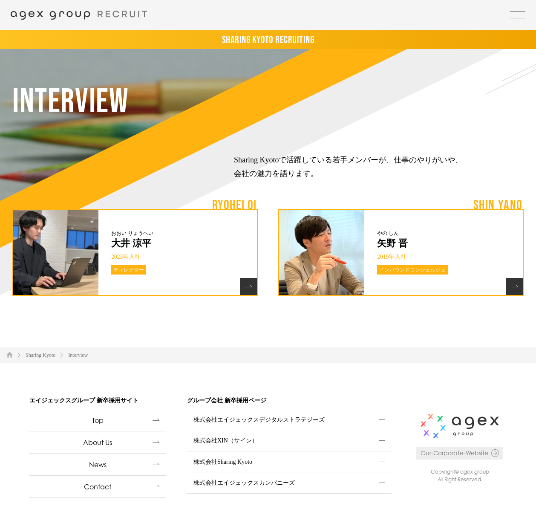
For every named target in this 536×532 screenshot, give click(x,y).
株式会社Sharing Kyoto (222, 462)
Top (98, 420)
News (98, 464)
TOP (9, 354)
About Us (97, 442)
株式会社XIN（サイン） (225, 440)
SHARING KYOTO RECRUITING (268, 39)
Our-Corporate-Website (454, 453)
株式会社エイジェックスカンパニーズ (244, 483)
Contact (97, 487)
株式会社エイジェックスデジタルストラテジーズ (259, 419)
